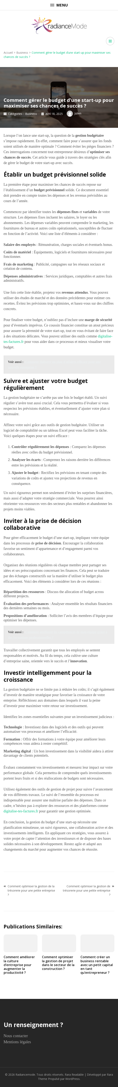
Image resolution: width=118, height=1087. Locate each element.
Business (31, 114)
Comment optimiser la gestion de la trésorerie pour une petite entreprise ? (31, 890)
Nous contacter (16, 1036)
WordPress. (72, 1079)
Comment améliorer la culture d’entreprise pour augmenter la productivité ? (19, 965)
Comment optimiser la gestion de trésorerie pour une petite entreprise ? (86, 890)
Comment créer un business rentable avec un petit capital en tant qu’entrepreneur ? (96, 965)
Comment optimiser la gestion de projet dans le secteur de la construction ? (58, 963)
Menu (59, 5)
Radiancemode (25, 1074)
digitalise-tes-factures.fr (21, 811)
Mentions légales (17, 1042)
